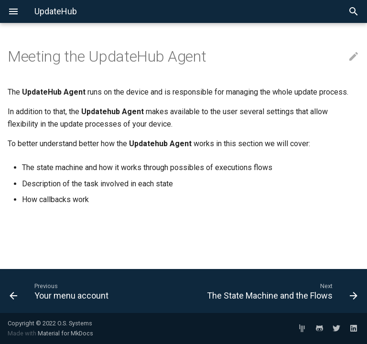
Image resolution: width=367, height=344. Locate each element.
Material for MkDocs (65, 333)
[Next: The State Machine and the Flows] (274, 291)
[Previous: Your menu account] (93, 291)
